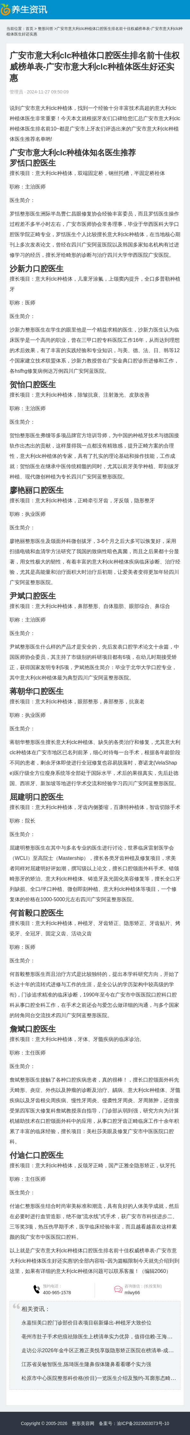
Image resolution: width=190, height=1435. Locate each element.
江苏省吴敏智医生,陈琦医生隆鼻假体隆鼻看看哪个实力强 (86, 1364)
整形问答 (45, 28)
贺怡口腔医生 (33, 384)
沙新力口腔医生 (37, 268)
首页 (29, 28)
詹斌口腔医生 (33, 1029)
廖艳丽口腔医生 (37, 490)
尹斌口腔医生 (33, 596)
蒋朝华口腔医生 (37, 691)
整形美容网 (83, 1423)
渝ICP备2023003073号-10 (143, 1423)
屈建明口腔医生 (37, 797)
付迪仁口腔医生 (37, 1155)
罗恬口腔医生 (33, 163)
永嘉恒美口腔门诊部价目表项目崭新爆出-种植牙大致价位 (86, 1322)
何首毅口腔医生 (37, 913)
